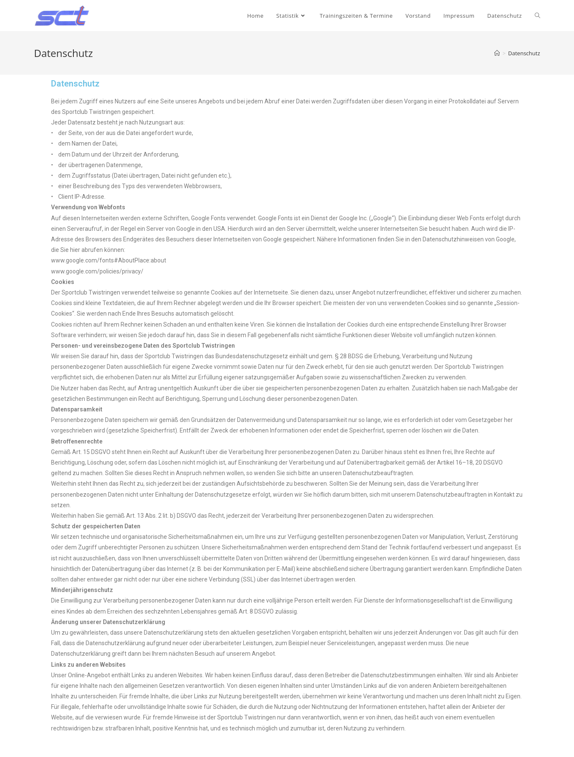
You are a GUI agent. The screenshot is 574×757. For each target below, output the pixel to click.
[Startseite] (497, 53)
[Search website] (537, 15)
